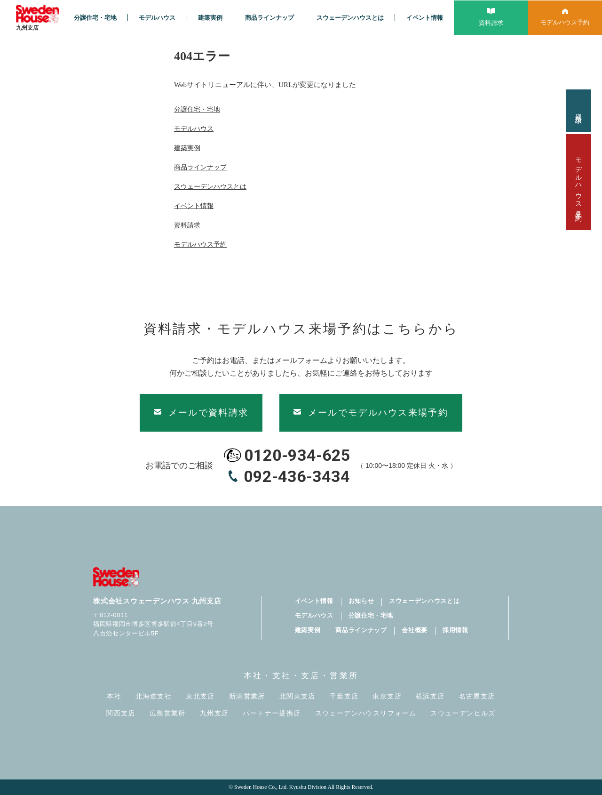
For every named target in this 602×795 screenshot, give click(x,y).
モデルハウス (157, 17)
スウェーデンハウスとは (350, 17)
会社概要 (415, 630)
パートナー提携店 (272, 713)
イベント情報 (424, 17)
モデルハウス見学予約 (578, 182)
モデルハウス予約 (200, 244)
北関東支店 (297, 696)
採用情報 (455, 630)
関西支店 (120, 713)
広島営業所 (168, 713)
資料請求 (578, 110)
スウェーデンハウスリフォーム (366, 713)
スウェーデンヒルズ (463, 713)
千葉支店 (344, 696)
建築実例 (210, 17)
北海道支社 (153, 696)
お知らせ (361, 600)
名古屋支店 (477, 696)
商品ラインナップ (269, 17)
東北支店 (200, 696)
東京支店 (387, 696)
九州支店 (214, 713)
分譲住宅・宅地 (95, 17)
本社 (114, 696)
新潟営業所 (247, 696)
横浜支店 (430, 696)
